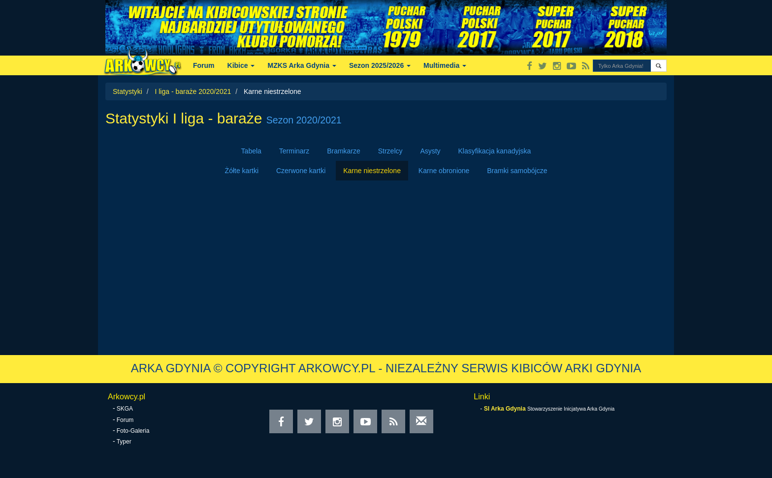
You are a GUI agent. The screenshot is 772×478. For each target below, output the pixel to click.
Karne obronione (444, 171)
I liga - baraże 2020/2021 (193, 91)
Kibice (241, 65)
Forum (204, 65)
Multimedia (444, 65)
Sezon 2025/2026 (380, 65)
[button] (658, 66)
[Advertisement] (386, 264)
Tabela (251, 151)
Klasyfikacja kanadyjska (494, 151)
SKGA (125, 408)
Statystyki (127, 91)
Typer (124, 441)
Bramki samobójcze (517, 171)
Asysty (430, 151)
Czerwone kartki (300, 171)
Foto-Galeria (133, 430)
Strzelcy (390, 151)
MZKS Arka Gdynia (301, 65)
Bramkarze (343, 151)
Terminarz (294, 151)
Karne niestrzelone (372, 171)
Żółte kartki (241, 171)
